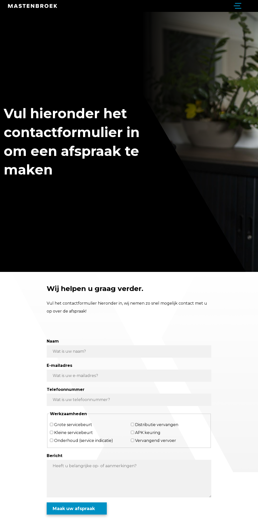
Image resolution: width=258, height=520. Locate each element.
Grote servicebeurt (73, 424)
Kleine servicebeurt (73, 432)
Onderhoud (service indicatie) (83, 440)
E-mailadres (59, 365)
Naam (53, 341)
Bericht (54, 455)
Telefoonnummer (65, 389)
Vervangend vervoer (155, 440)
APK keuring (147, 432)
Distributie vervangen (156, 424)
